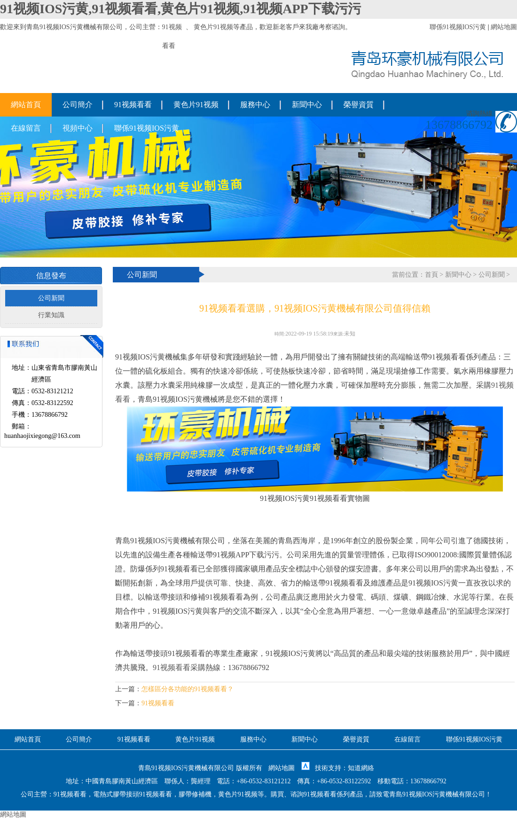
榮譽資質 (359, 105)
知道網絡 (361, 768)
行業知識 (51, 315)
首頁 (431, 274)
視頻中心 (78, 128)
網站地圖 (504, 27)
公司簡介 (78, 105)
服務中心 (255, 105)
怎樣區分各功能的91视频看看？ (187, 689)
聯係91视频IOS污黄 (458, 27)
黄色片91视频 (213, 27)
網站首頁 (26, 105)
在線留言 (26, 128)
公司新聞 (51, 298)
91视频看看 (133, 105)
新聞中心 (307, 105)
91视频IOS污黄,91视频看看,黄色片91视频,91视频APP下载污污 (180, 8)
